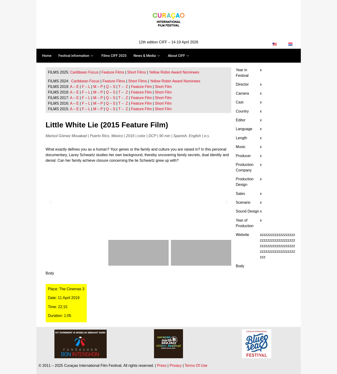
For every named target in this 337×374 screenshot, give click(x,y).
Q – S (110, 87)
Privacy (176, 366)
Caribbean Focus (84, 72)
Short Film (163, 87)
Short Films (136, 72)
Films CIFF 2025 (114, 56)
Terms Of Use (196, 366)
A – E (74, 87)
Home (46, 56)
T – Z (123, 87)
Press (162, 366)
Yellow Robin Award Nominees (174, 72)
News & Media (147, 56)
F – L (86, 87)
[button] (50, 202)
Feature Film (141, 87)
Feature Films (112, 72)
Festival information (76, 56)
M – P (98, 87)
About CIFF (179, 56)
